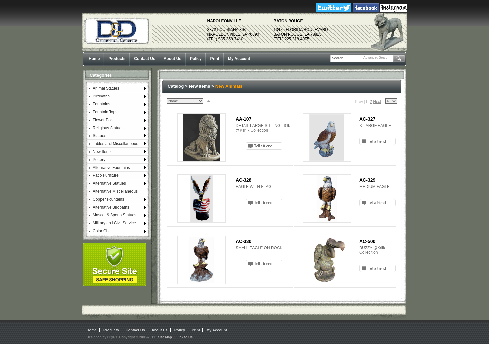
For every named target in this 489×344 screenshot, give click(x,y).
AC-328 (243, 180)
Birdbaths (101, 96)
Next (377, 101)
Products (116, 59)
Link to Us (184, 337)
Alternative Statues (109, 183)
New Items (102, 151)
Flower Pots (103, 120)
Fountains (101, 104)
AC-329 (367, 180)
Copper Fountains (108, 199)
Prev (359, 101)
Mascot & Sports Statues (114, 215)
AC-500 (367, 241)
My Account (239, 59)
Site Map (165, 337)
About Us (172, 59)
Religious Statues (108, 128)
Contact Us (144, 59)
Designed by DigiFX (102, 337)
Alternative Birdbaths (111, 207)
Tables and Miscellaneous (115, 143)
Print (214, 59)
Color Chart (103, 231)
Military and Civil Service (114, 223)
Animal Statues (106, 88)
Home (94, 59)
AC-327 (367, 119)
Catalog (176, 86)
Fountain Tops (105, 112)
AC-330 (243, 241)
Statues (99, 136)
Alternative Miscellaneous (115, 191)
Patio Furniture (106, 175)
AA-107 (243, 119)
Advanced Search (376, 57)
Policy (195, 59)
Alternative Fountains (111, 167)
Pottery (99, 159)
